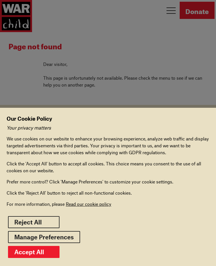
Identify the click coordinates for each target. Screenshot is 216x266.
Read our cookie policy (88, 204)
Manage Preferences (44, 236)
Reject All (28, 222)
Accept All (34, 252)
